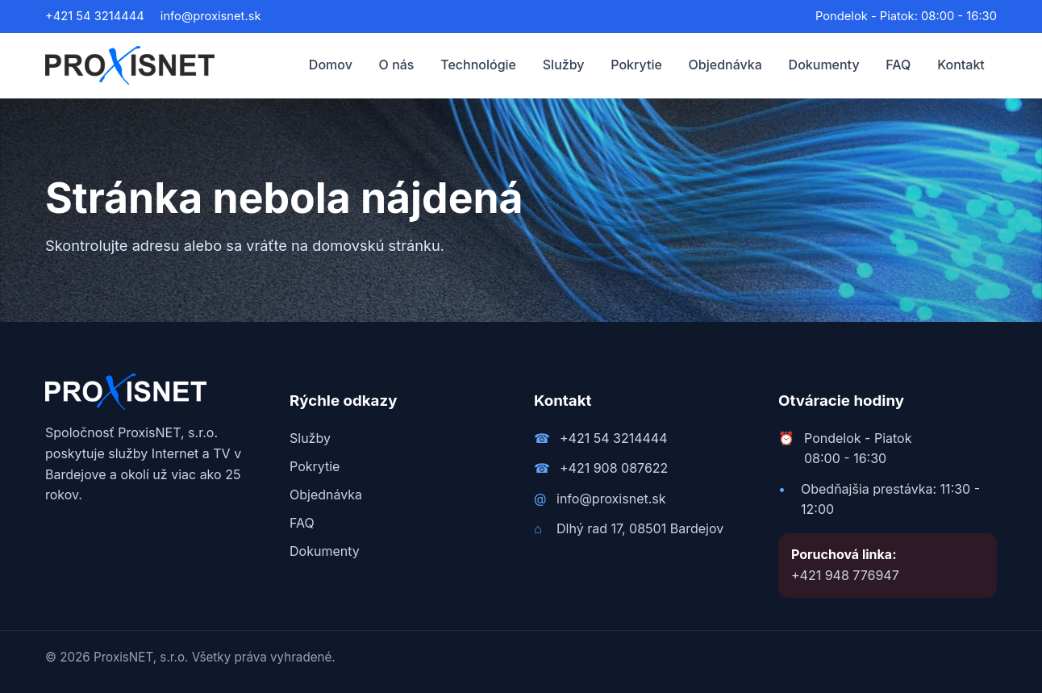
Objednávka (725, 64)
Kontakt (961, 64)
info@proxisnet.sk (210, 16)
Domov (330, 64)
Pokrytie (636, 64)
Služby (564, 64)
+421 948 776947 (845, 575)
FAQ (898, 64)
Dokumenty (824, 64)
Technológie (478, 64)
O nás (397, 64)
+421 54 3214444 (94, 16)
